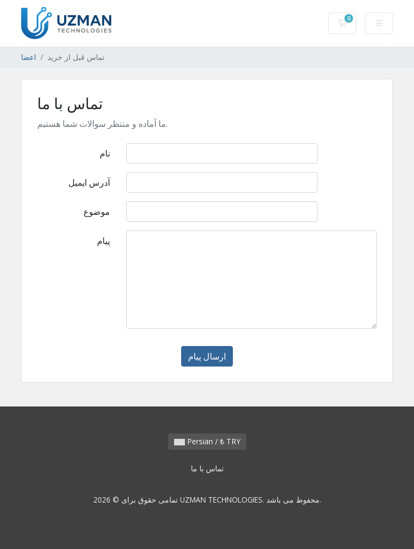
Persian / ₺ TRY (207, 441)
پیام (103, 241)
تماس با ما (207, 468)
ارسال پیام (207, 356)
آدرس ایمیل (89, 182)
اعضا (28, 57)
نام (105, 153)
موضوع (97, 212)
